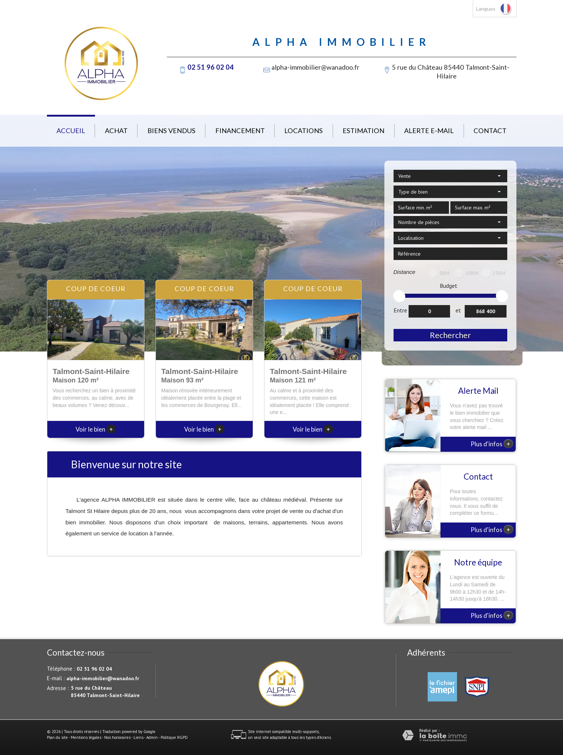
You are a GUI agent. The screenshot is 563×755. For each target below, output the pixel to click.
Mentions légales (86, 737)
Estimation (363, 131)
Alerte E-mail (429, 131)
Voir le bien (96, 429)
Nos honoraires (117, 737)
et (458, 310)
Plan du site (57, 737)
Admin (152, 737)
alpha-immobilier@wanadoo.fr (315, 67)
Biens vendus (171, 131)
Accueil (70, 131)
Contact (490, 131)
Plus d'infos (492, 443)
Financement (240, 131)
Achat (116, 131)
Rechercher (450, 335)
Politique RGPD (174, 737)
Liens (138, 737)
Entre (400, 310)
